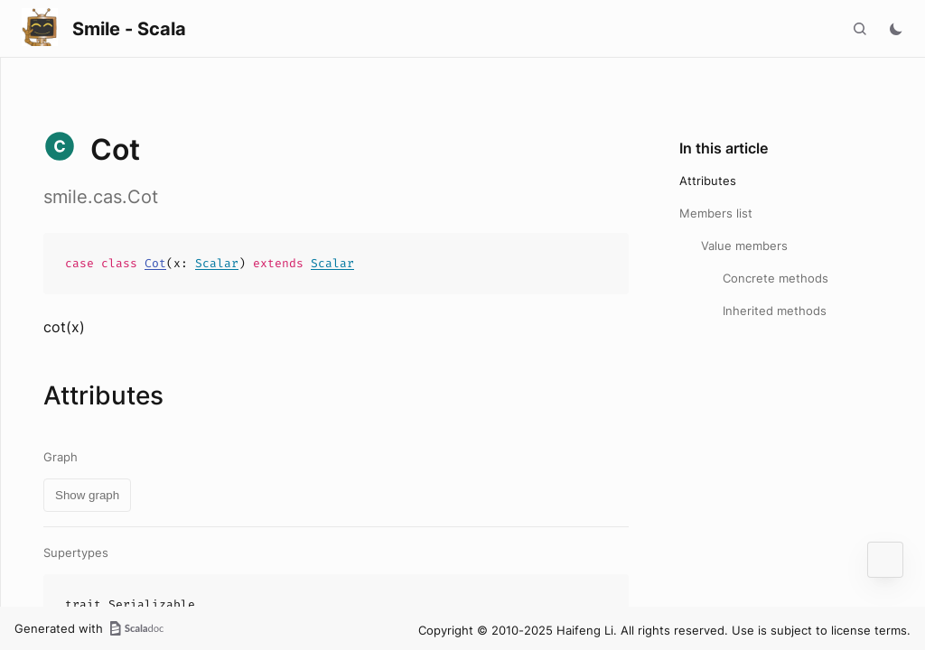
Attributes (707, 180)
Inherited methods (775, 310)
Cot (155, 263)
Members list (715, 213)
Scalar (216, 263)
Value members (744, 245)
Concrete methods (775, 278)
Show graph (87, 495)
